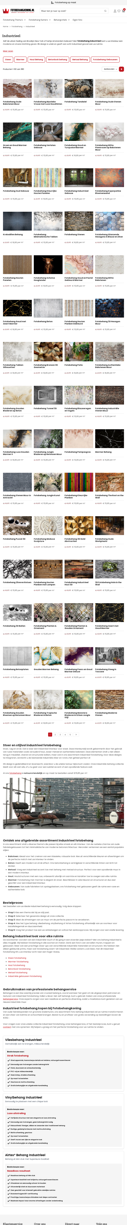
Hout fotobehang (16, 965)
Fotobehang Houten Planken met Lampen (44, 583)
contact (7, 1027)
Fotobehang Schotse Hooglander (44, 279)
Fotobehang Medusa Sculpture (44, 540)
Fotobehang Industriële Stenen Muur (107, 409)
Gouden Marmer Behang (46, 669)
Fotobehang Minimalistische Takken (46, 235)
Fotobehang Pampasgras (78, 452)
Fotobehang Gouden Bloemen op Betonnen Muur (17, 714)
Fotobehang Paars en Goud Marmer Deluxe (78, 670)
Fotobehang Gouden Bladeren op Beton (13, 409)
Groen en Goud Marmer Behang (15, 146)
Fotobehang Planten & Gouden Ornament (76, 627)
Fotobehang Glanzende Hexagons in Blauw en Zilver (109, 235)
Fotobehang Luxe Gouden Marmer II (16, 453)
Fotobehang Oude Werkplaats (104, 540)
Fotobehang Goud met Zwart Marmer (14, 322)
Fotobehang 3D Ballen (14, 626)
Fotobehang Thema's (13, 19)
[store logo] (18, 11)
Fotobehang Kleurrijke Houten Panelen (45, 192)
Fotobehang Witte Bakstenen (104, 279)
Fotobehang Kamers (38, 19)
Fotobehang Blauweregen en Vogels (78, 409)
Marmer (20, 59)
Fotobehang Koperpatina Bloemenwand (108, 192)
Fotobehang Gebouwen (105, 59)
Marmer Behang (103, 452)
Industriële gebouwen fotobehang (25, 976)
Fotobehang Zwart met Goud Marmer (106, 627)
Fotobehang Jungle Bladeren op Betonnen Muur (48, 453)
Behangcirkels (60, 19)
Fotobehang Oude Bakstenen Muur (12, 103)
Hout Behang (36, 59)
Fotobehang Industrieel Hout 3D (77, 583)
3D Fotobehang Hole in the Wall (108, 583)
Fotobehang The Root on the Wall (109, 496)
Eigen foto (77, 19)
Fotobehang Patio (74, 365)
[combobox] (74, 11)
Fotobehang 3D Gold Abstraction (75, 540)
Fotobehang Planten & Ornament (45, 627)
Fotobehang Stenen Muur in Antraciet (17, 496)
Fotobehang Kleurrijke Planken (76, 496)
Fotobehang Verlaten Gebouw (45, 146)
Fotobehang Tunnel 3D (45, 408)
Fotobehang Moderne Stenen (106, 714)
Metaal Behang (80, 59)
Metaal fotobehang (17, 972)
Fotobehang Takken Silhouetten (13, 366)
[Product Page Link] (17, 88)
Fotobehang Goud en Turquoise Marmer (75, 146)
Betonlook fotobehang (19, 968)
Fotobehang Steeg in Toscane (105, 670)
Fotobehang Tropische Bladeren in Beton (45, 714)
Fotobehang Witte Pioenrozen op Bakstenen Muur (108, 147)
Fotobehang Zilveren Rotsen (17, 582)
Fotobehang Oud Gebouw (16, 191)
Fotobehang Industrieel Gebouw (77, 192)
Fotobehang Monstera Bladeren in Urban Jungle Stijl (77, 715)
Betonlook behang (57, 59)
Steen (8, 59)
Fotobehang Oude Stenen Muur (108, 103)
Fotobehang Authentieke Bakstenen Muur (107, 366)
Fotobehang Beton (43, 321)
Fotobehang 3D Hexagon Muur (107, 322)
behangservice (10, 999)
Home (5, 26)
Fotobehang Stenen (75, 234)
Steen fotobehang (17, 958)
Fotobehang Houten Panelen (13, 279)
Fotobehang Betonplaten (16, 669)
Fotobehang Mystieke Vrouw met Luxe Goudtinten (48, 103)
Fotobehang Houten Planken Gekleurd (75, 322)
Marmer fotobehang (18, 961)
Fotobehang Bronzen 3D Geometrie (46, 366)
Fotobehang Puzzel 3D (14, 539)
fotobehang (15, 773)
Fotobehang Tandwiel (76, 102)
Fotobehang (17, 26)
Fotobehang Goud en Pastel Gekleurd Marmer (79, 279)
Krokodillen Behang (13, 234)
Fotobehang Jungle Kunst (47, 495)
